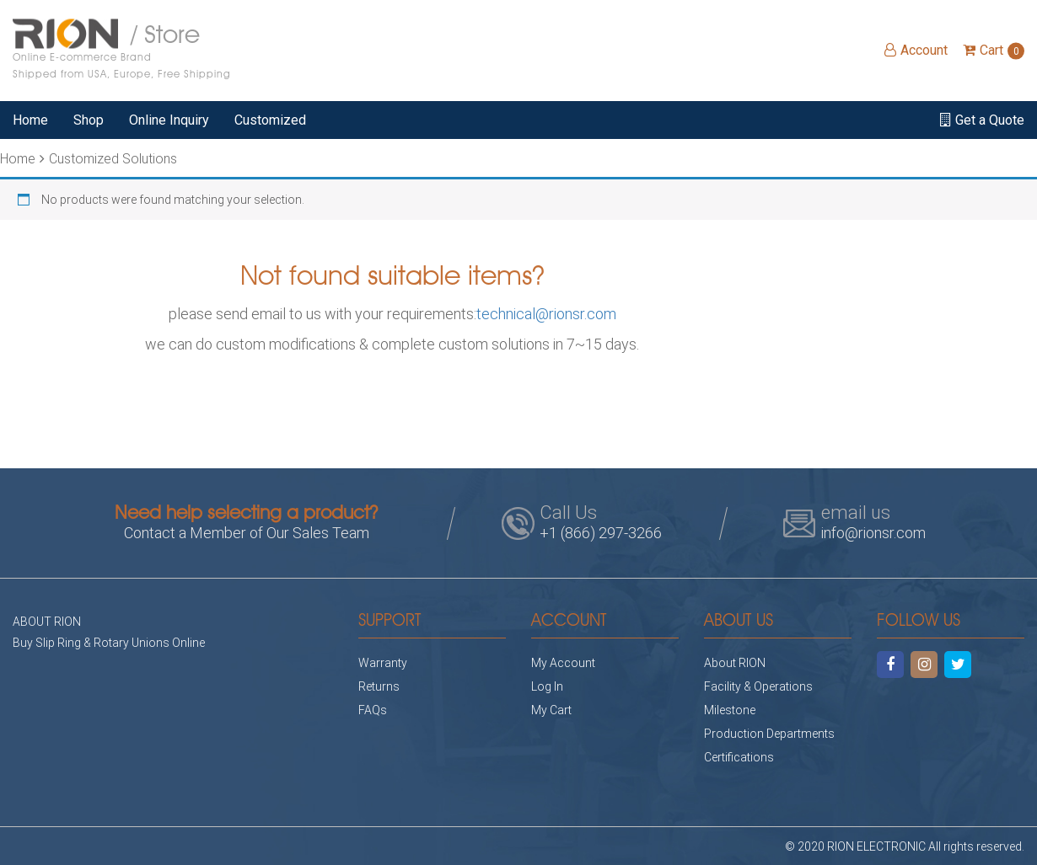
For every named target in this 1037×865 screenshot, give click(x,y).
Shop (88, 120)
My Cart (551, 710)
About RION (735, 662)
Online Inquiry (169, 120)
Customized (270, 120)
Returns (379, 686)
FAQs (372, 710)
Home (30, 120)
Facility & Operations (758, 686)
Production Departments (769, 733)
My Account (563, 662)
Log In (547, 686)
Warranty (382, 662)
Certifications (739, 757)
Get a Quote (982, 120)
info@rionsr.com (873, 532)
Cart (993, 50)
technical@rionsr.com (546, 313)
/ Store (122, 51)
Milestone (729, 710)
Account (916, 50)
